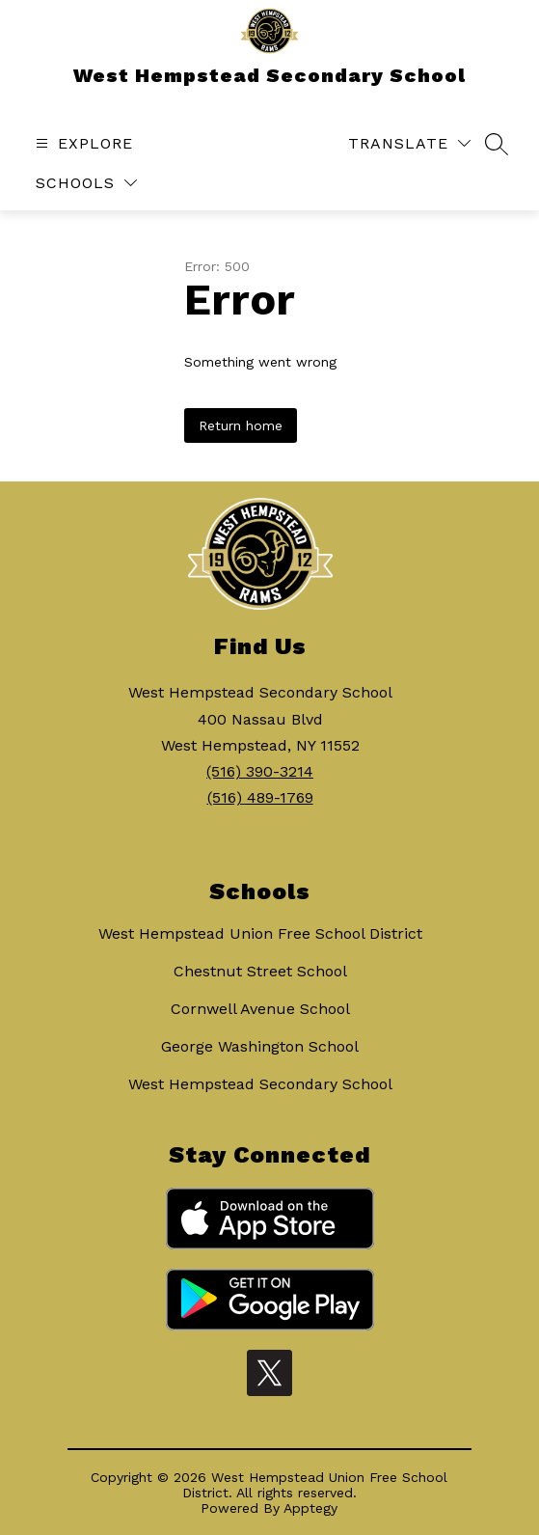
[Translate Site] (409, 143)
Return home (241, 425)
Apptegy (310, 1508)
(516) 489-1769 (260, 797)
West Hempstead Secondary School (260, 1084)
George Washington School (260, 1046)
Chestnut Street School (260, 971)
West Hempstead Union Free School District (260, 933)
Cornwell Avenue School (260, 1009)
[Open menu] (82, 143)
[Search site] (496, 143)
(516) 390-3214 (259, 771)
